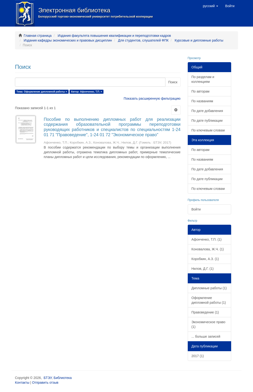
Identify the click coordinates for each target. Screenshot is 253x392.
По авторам (201, 91)
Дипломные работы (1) (209, 288)
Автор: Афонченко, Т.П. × (86, 91)
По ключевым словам (208, 130)
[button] (210, 6)
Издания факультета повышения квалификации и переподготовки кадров (114, 35)
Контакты (22, 382)
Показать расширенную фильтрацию (152, 98)
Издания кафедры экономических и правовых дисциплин (68, 40)
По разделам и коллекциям (203, 79)
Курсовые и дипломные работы (199, 40)
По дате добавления (207, 111)
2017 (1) (198, 356)
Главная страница (38, 35)
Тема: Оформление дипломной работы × (41, 91)
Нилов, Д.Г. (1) (203, 269)
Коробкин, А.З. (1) (205, 259)
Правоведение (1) (205, 312)
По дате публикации (207, 120)
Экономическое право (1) (208, 324)
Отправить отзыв (45, 382)
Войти (196, 209)
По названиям (202, 101)
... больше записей (206, 336)
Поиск (173, 82)
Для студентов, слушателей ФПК (143, 40)
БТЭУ (48, 378)
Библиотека (63, 378)
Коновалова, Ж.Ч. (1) (208, 249)
